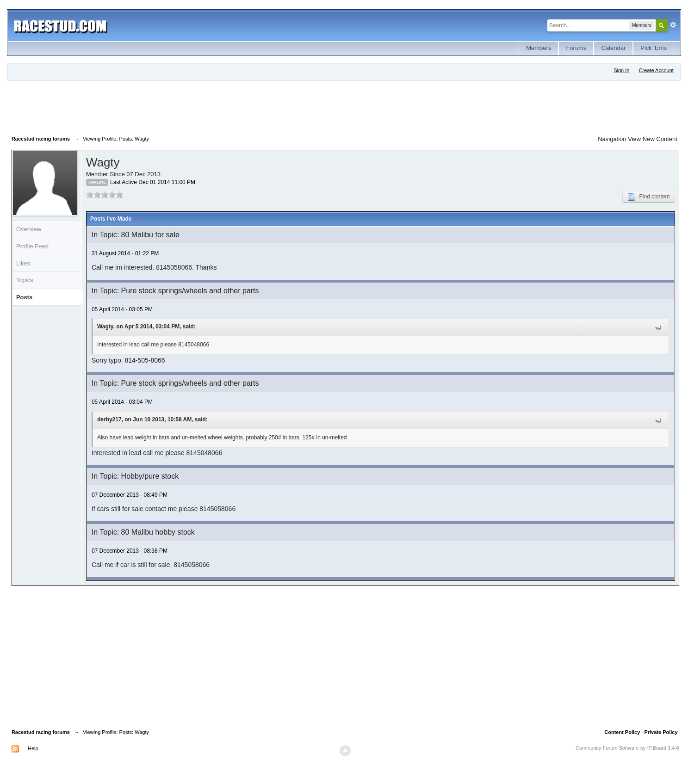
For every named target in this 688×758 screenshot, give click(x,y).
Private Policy (660, 732)
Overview (28, 229)
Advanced (673, 25)
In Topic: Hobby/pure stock (135, 476)
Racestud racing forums (41, 732)
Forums (576, 47)
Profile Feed (32, 246)
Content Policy (622, 732)
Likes (23, 263)
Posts (24, 297)
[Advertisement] (180, 106)
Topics (24, 280)
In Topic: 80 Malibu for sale (136, 235)
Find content (648, 197)
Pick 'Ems (653, 47)
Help (33, 748)
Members (538, 47)
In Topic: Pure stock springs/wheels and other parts (175, 291)
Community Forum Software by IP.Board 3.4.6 (627, 748)
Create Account (656, 70)
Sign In (621, 70)
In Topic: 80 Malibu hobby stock (143, 532)
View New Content (652, 139)
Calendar (613, 47)
